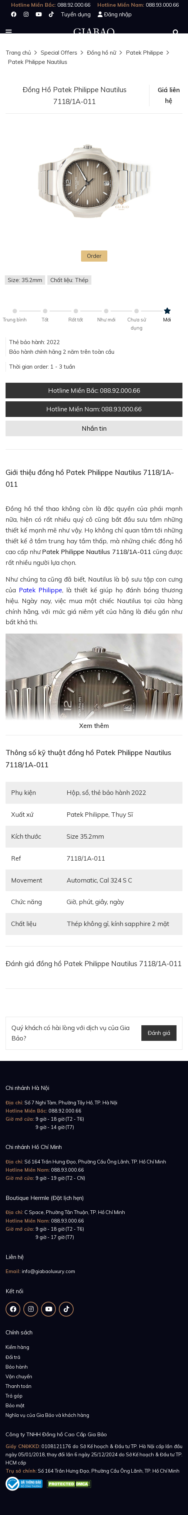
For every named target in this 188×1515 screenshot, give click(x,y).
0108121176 (56, 1446)
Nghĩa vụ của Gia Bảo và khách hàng (47, 1415)
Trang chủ (18, 52)
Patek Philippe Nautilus (37, 61)
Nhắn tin (94, 428)
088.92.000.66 (64, 1111)
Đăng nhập (118, 14)
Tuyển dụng (76, 14)
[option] (94, 184)
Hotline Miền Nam (94, 409)
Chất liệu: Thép (69, 280)
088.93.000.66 (67, 1170)
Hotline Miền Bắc (94, 390)
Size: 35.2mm (25, 280)
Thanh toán (18, 1386)
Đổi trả (13, 1357)
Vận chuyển (19, 1376)
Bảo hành (17, 1367)
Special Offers (59, 52)
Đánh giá (159, 1032)
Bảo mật (15, 1405)
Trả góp (14, 1396)
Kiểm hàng (17, 1347)
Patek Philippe (144, 52)
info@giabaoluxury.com (48, 1271)
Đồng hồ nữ (101, 52)
